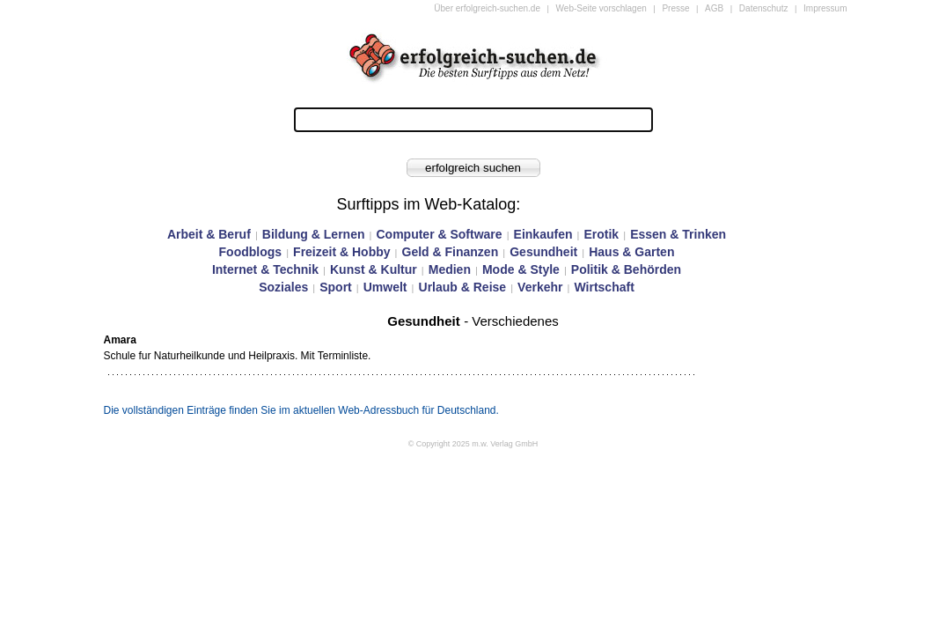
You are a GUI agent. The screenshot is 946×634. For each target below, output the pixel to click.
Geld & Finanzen (450, 252)
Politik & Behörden (626, 269)
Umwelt (385, 287)
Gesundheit (543, 252)
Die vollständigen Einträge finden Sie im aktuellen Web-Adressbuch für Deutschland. (301, 410)
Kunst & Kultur (373, 269)
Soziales (283, 287)
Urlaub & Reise (463, 287)
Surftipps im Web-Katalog (427, 204)
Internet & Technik (265, 269)
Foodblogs (250, 252)
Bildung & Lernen (313, 234)
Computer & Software (439, 234)
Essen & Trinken (678, 234)
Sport (335, 287)
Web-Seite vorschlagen (601, 8)
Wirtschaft (604, 287)
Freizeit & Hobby (341, 252)
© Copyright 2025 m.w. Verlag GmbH (473, 443)
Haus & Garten (631, 252)
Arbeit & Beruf (209, 234)
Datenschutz (763, 8)
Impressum (825, 8)
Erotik (601, 234)
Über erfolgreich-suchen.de (487, 8)
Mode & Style (521, 269)
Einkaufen (543, 234)
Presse (675, 8)
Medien (450, 269)
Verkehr (539, 287)
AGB (714, 8)
